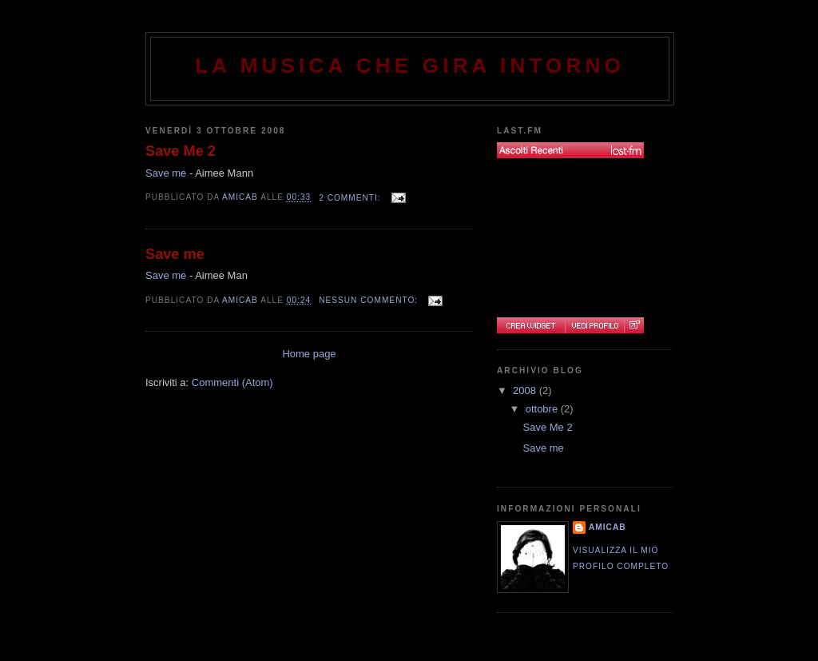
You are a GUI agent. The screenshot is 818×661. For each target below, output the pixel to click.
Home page (309, 354)
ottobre (543, 409)
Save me (165, 173)
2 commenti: (351, 197)
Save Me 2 (180, 151)
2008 (526, 390)
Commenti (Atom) (232, 382)
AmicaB (607, 527)
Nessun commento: (370, 300)
